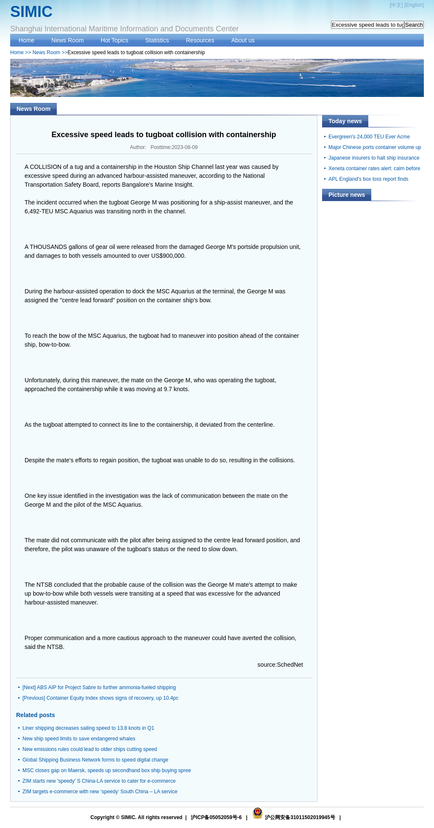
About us (243, 40)
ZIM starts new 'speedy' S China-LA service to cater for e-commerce (98, 781)
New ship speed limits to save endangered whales (78, 739)
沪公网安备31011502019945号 (300, 817)
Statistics (157, 40)
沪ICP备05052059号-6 (216, 817)
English (414, 5)
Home (26, 40)
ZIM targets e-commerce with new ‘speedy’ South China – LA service (100, 792)
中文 (396, 5)
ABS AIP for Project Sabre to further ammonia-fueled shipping (106, 687)
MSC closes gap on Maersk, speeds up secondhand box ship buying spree (106, 770)
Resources (200, 40)
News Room (67, 40)
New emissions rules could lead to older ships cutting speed (89, 749)
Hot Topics (114, 40)
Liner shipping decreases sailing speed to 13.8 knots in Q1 (88, 728)
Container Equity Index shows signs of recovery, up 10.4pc (112, 698)
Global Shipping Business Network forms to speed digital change (95, 760)
